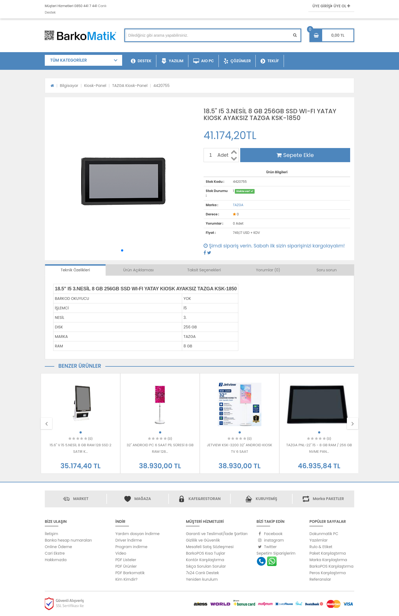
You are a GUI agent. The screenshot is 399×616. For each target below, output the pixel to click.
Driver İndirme (128, 540)
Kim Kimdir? (126, 579)
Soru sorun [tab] (326, 270)
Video (120, 553)
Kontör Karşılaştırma (205, 559)
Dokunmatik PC (323, 533)
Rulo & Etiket (320, 546)
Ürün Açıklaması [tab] (138, 270)
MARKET (80, 498)
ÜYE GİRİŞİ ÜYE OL (331, 6)
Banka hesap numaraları (68, 540)
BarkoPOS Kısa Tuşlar (205, 553)
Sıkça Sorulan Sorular (206, 566)
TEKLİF (270, 61)
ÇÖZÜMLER (237, 61)
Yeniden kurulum (202, 579)
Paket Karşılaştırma (327, 553)
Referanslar (320, 579)
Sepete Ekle (295, 155)
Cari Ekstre (55, 553)
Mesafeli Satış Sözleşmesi (210, 546)
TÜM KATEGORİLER (68, 60)
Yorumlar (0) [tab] (268, 270)
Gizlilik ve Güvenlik (203, 540)
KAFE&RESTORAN (204, 498)
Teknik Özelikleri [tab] (75, 270)
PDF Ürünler (126, 566)
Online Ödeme (58, 546)
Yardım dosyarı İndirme (137, 533)
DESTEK (141, 61)
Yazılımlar (318, 540)
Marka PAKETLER (328, 498)
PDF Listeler (125, 559)
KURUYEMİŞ (266, 498)
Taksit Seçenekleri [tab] (204, 270)
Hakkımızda (55, 559)
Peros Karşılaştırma (327, 573)
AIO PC (203, 61)
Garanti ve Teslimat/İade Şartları (217, 533)
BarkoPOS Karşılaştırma (331, 566)
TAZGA (238, 205)
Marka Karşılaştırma (328, 559)
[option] (80, 423)
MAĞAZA (142, 498)
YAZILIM (172, 61)
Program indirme (131, 546)
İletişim (51, 533)
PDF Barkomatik (130, 573)
